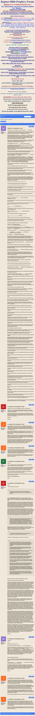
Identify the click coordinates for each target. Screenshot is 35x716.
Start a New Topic (3, 121)
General (10, 115)
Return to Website (3, 115)
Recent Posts (2, 116)
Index (7, 115)
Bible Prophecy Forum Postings (16, 115)
